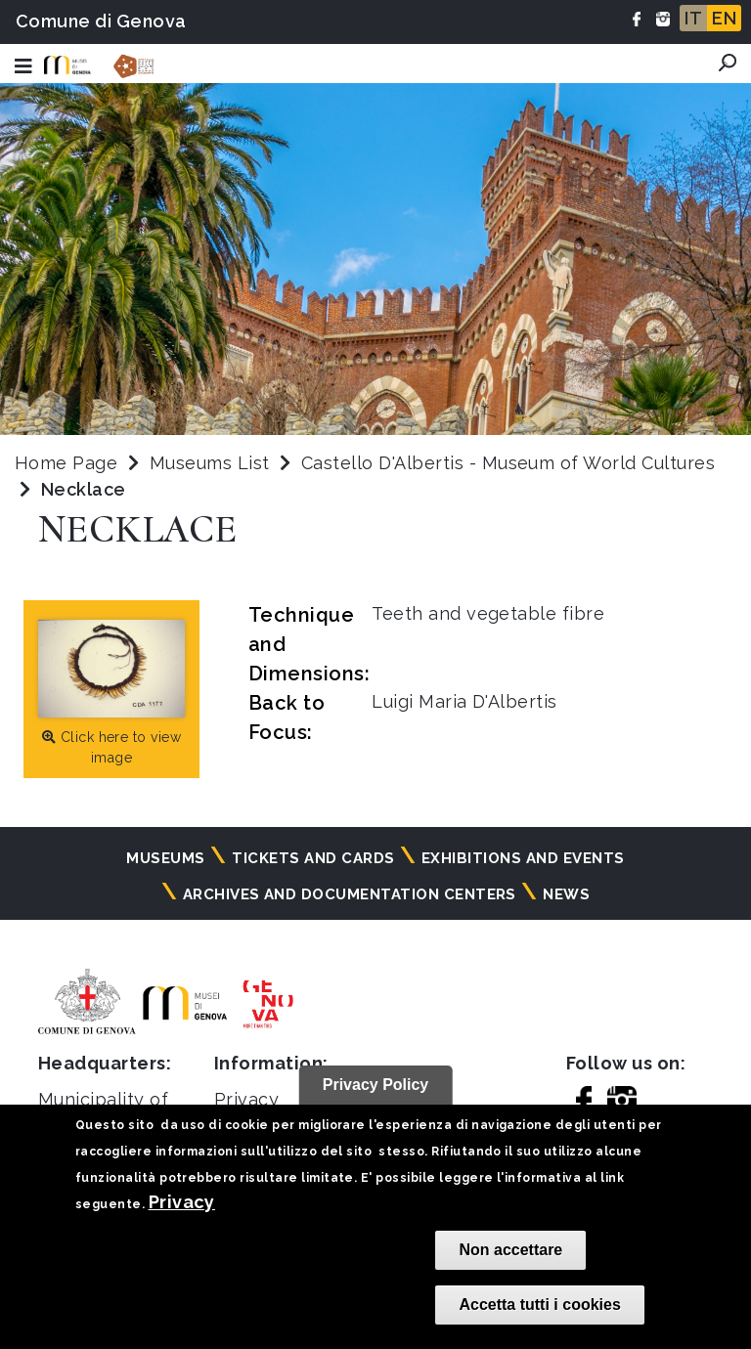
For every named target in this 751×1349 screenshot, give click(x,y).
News (566, 894)
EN (724, 18)
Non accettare (510, 1249)
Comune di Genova (101, 21)
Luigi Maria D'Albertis (464, 701)
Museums (165, 858)
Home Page (66, 463)
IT (693, 18)
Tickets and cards (313, 858)
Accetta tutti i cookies (539, 1304)
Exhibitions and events (523, 858)
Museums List (210, 463)
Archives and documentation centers (349, 894)
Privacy (182, 1202)
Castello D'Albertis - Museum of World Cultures (508, 463)
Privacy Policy (376, 1084)
